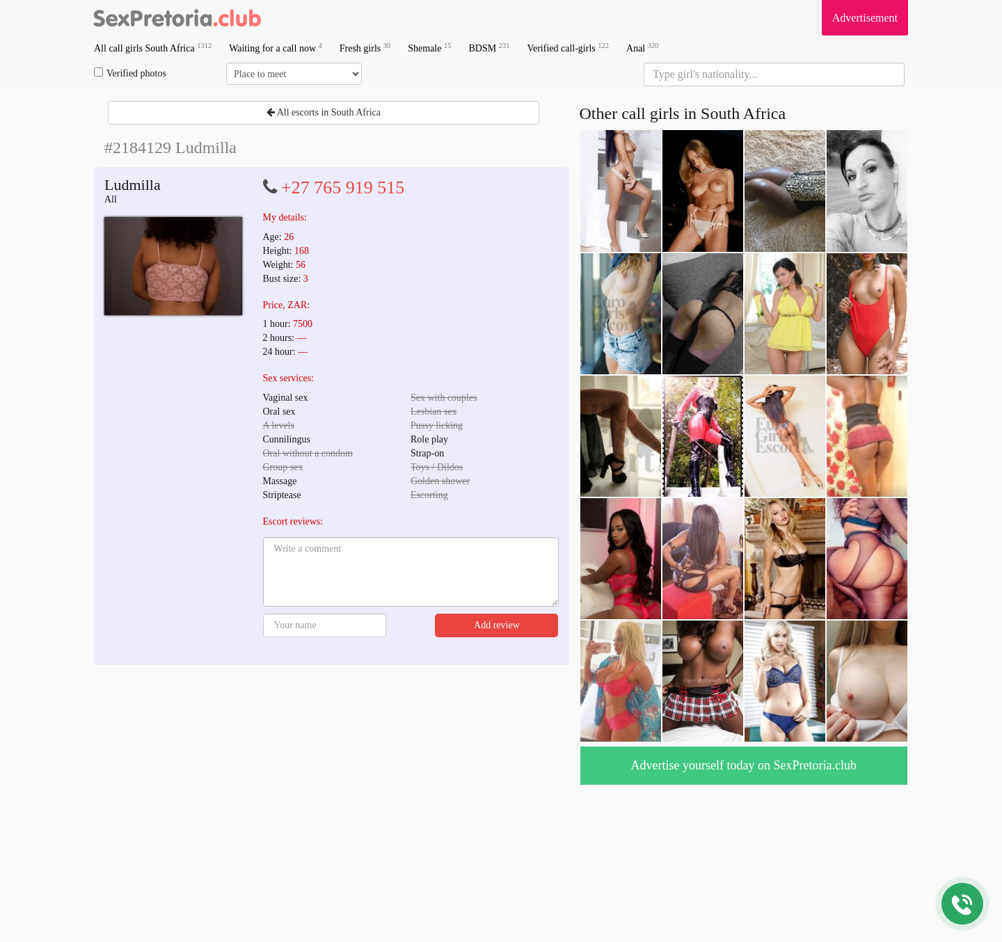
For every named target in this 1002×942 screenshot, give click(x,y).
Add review (497, 625)
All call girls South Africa (153, 48)
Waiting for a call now (275, 48)
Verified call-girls (568, 48)
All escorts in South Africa (324, 112)
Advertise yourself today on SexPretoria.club (744, 765)
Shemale (429, 48)
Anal (642, 48)
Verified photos (130, 73)
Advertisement (865, 18)
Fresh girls (365, 48)
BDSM (488, 48)
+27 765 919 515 (342, 187)
